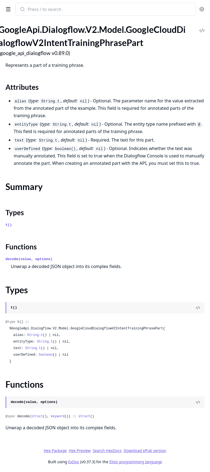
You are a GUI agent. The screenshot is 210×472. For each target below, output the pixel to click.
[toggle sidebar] (7, 9)
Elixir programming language (135, 461)
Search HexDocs (107, 450)
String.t (35, 335)
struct (37, 416)
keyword (58, 416)
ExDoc (73, 461)
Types (14, 212)
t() (8, 225)
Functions (21, 247)
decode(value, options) (28, 259)
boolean (45, 355)
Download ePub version (145, 450)
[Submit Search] (22, 10)
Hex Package (55, 450)
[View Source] (198, 307)
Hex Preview (80, 450)
